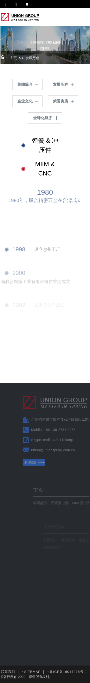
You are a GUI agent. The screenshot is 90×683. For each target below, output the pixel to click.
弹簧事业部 (71, 503)
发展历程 (32, 58)
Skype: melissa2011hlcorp (64, 440)
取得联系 (42, 462)
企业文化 (25, 101)
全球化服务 (42, 118)
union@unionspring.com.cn (65, 450)
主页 (13, 58)
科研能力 (51, 503)
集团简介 (25, 84)
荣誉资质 (60, 101)
